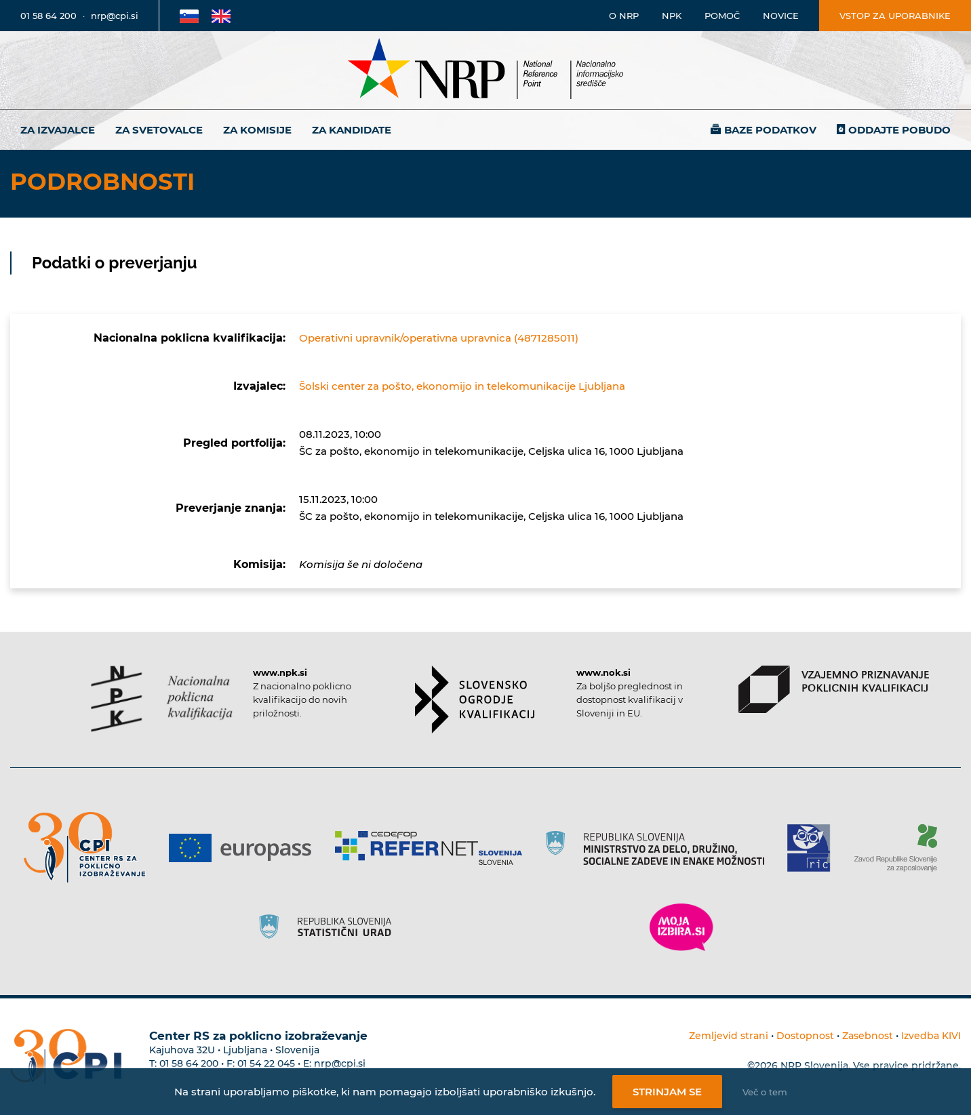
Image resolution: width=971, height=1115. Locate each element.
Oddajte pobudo (899, 129)
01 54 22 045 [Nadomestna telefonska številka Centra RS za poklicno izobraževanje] (266, 1063)
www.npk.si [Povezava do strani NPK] (280, 672)
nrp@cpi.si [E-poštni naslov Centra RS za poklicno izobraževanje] (339, 1063)
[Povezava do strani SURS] (329, 927)
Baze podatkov (770, 129)
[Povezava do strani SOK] (475, 699)
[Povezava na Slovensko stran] (189, 15)
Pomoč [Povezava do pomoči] (722, 15)
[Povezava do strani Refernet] (433, 848)
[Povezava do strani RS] (660, 848)
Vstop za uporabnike (895, 15)
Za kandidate (351, 129)
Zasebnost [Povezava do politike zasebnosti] (867, 1036)
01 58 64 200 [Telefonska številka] (48, 15)
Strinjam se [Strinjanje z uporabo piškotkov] (667, 1091)
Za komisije (257, 129)
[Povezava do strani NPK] (162, 699)
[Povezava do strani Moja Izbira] (681, 927)
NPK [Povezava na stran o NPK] (671, 15)
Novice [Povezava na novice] (781, 15)
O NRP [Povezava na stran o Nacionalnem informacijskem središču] (624, 15)
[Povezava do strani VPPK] (833, 689)
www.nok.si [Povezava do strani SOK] (603, 672)
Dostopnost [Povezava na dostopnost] (805, 1036)
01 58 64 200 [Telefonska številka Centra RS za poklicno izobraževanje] (188, 1063)
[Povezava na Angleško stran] (221, 15)
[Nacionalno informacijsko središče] (485, 70)
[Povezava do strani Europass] (245, 848)
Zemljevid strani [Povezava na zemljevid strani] (728, 1036)
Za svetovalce (159, 129)
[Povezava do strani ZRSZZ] (900, 848)
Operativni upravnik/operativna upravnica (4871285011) (438, 337)
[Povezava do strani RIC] (814, 848)
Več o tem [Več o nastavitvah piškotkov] (764, 1092)
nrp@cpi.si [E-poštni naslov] (114, 15)
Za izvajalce (57, 129)
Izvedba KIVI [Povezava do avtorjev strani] (931, 1036)
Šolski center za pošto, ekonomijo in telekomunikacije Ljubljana (462, 386)
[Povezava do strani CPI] (90, 847)
